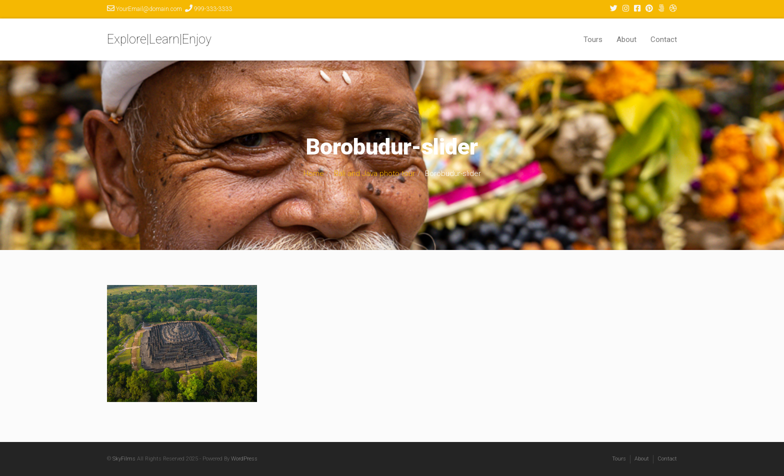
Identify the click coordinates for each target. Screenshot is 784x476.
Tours (593, 39)
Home (314, 173)
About (626, 39)
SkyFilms (124, 459)
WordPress (244, 459)
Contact (663, 39)
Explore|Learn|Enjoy (159, 39)
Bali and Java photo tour (374, 173)
